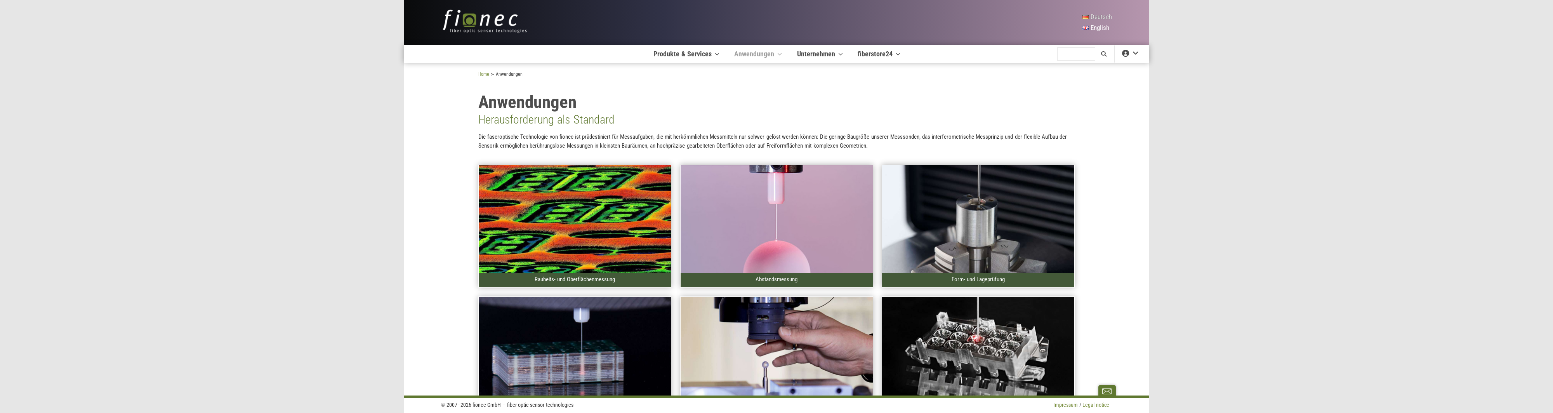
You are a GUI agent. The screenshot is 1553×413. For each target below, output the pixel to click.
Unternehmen (820, 54)
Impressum (1065, 405)
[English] (1097, 28)
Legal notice (1095, 405)
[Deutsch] (1097, 17)
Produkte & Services (687, 54)
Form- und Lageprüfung (978, 279)
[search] (1076, 54)
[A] (575, 219)
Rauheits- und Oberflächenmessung (575, 279)
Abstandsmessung (776, 279)
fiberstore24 (880, 54)
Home (483, 74)
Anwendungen (758, 54)
